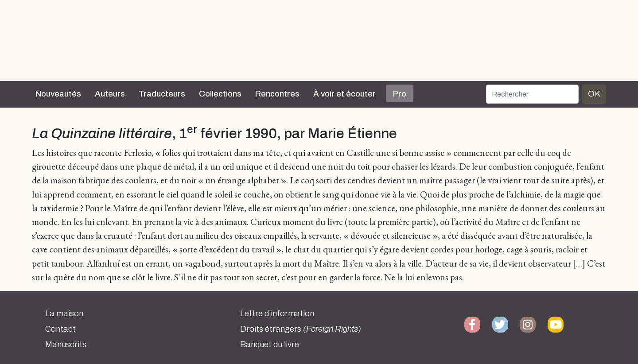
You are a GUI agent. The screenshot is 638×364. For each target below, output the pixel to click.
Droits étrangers (300, 329)
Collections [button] (220, 93)
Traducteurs (162, 93)
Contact (60, 329)
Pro (399, 93)
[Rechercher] (532, 94)
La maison (64, 313)
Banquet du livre (269, 344)
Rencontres (277, 93)
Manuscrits (65, 344)
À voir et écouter (344, 93)
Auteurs (110, 93)
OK (594, 93)
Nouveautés (58, 93)
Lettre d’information (277, 313)
